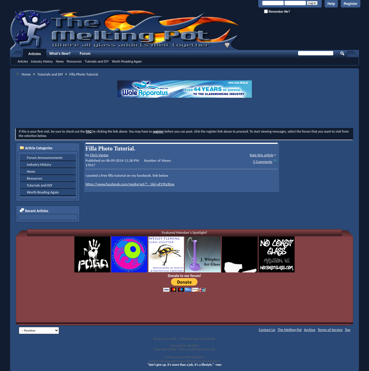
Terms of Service (330, 329)
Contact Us (267, 329)
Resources (74, 61)
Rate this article (261, 155)
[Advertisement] (184, 114)
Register (350, 4)
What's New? (60, 54)
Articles (34, 54)
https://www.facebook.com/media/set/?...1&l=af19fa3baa (130, 184)
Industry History (42, 61)
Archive (309, 329)
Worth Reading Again (127, 61)
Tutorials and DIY (97, 61)
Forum (85, 54)
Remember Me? (277, 11)
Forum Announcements (45, 157)
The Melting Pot (290, 329)
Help (331, 4)
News (60, 61)
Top (347, 329)
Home (26, 74)
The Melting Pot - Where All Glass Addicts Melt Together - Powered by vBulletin (125, 30)
